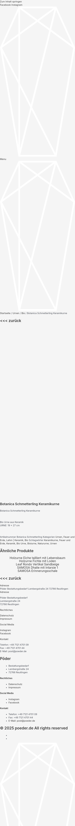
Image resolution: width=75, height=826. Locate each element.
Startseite (5, 313)
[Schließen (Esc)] (25, 820)
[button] (37, 419)
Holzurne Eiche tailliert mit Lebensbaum (37, 392)
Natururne (43, 377)
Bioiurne (31, 377)
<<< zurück (10, 320)
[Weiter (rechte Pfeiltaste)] (11, 824)
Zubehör (13, 741)
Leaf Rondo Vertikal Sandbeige (37, 398)
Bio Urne (21, 377)
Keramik (10, 377)
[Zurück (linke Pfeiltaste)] (3, 824)
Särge (11, 734)
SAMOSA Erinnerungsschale (37, 405)
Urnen (16, 313)
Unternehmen (15, 731)
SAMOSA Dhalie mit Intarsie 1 (37, 401)
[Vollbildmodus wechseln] (11, 820)
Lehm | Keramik (14, 374)
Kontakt (4, 473)
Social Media (7, 458)
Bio (23, 313)
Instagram (5, 464)
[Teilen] (18, 820)
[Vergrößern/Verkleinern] (3, 820)
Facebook (5, 467)
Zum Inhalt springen (11, 1)
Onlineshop (14, 747)
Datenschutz (7, 449)
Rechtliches (6, 443)
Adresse (4, 419)
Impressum (6, 452)
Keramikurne (51, 374)
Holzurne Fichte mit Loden (37, 395)
